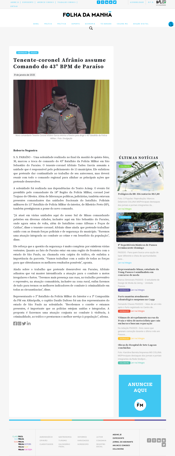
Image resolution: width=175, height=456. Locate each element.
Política (61, 24)
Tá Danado (106, 24)
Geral (36, 24)
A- (153, 2)
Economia (90, 24)
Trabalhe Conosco (67, 2)
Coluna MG (122, 24)
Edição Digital (141, 24)
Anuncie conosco (45, 2)
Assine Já (14, 2)
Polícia (48, 24)
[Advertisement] (140, 96)
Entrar (14, 6)
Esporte (76, 24)
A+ (149, 2)
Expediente (28, 2)
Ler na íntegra (124, 209)
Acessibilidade (137, 2)
